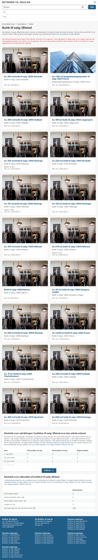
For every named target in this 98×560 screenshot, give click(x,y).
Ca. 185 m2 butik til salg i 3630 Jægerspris (72, 120)
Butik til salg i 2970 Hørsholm (16, 420)
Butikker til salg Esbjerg (76, 529)
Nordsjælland (22, 24)
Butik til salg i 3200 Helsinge (16, 164)
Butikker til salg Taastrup (76, 543)
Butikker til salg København (77, 521)
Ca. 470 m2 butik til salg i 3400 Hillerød (23, 246)
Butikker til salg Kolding (10, 537)
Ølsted (31, 24)
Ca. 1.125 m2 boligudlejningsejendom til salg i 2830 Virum (71, 77)
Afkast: (6, 167)
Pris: (6, 85)
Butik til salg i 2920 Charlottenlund (19, 379)
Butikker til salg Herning (43, 535)
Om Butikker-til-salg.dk (43, 521)
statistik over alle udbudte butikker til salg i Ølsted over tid (54, 443)
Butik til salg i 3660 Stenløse (16, 336)
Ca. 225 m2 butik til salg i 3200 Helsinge (23, 161)
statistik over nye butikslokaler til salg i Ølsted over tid (60, 482)
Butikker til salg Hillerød (10, 551)
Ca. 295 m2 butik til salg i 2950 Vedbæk (23, 120)
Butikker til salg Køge (75, 539)
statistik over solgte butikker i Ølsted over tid (56, 444)
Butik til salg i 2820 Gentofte (16, 79)
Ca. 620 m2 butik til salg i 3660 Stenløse (23, 333)
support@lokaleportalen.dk (12, 525)
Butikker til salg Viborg (75, 535)
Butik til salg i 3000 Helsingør (64, 207)
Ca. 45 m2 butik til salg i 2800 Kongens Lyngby (70, 290)
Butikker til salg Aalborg (76, 527)
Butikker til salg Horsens (11, 539)
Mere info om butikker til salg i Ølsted (66, 34)
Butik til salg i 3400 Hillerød (16, 250)
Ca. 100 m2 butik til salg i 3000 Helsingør (71, 203)
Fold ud (47, 470)
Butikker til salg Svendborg (12, 557)
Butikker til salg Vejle (9, 541)
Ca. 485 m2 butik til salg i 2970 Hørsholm (23, 417)
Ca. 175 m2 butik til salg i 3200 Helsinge (23, 203)
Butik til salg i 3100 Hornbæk (64, 164)
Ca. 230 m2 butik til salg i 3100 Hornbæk (71, 161)
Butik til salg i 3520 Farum (63, 336)
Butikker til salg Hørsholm (44, 539)
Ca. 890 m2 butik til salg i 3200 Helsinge (71, 417)
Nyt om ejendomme (42, 523)
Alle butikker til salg (8, 24)
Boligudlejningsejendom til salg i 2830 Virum (71, 82)
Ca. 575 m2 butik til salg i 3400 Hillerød (71, 246)
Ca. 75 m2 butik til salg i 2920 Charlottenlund (18, 375)
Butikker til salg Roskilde (11, 543)
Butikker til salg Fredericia (77, 537)
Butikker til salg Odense (76, 525)
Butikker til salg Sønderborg (12, 555)
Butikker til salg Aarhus (75, 523)
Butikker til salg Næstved (44, 543)
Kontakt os (39, 525)
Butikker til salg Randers (11, 535)
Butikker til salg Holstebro (76, 541)
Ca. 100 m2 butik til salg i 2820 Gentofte (23, 76)
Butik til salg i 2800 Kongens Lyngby (68, 295)
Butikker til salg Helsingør (44, 541)
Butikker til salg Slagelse (11, 549)
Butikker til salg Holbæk (11, 553)
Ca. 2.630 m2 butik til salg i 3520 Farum (71, 333)
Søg (92, 7)
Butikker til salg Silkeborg (44, 537)
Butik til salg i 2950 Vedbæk (16, 123)
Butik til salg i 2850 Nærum (17, 289)
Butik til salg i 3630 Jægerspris (65, 123)
